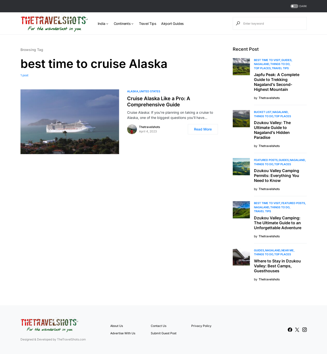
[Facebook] (290, 329)
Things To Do (279, 64)
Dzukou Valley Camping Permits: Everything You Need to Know (276, 175)
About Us (116, 326)
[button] (298, 6)
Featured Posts (266, 160)
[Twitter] (297, 329)
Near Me (287, 250)
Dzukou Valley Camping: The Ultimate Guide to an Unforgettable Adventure (277, 222)
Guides (286, 60)
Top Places (262, 68)
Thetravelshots (149, 127)
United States (149, 91)
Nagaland (261, 64)
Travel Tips (280, 68)
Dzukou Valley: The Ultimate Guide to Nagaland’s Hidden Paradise (272, 130)
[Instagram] (304, 329)
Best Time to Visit (267, 60)
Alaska (132, 91)
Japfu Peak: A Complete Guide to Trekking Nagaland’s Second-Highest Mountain (276, 82)
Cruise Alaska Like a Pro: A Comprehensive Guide (158, 102)
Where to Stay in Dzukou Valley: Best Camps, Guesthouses (277, 265)
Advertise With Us (122, 333)
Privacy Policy (201, 326)
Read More (203, 129)
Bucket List (262, 112)
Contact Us (158, 326)
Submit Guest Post (163, 333)
